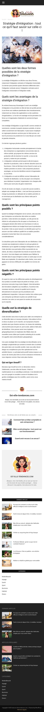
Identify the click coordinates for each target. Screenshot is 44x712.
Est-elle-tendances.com (22, 395)
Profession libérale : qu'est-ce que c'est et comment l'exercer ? (25, 543)
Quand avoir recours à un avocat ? (27, 438)
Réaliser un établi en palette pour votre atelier (26, 561)
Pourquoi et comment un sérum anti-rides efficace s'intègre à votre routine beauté (25, 506)
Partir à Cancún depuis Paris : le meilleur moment (27, 514)
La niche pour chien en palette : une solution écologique (26, 552)
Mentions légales (22, 709)
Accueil (4, 19)
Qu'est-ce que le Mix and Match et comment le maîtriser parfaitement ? (26, 657)
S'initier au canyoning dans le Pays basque (25, 533)
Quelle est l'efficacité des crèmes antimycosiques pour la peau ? (27, 648)
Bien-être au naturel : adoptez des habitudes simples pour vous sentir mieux (26, 524)
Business (10, 19)
